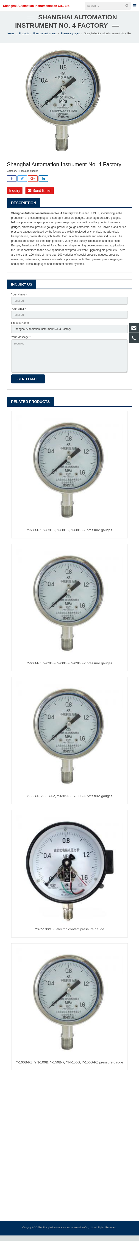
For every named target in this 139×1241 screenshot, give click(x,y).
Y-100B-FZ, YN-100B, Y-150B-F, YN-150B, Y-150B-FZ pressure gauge (69, 1067)
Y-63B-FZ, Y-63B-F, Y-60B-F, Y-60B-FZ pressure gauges (69, 535)
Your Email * (18, 314)
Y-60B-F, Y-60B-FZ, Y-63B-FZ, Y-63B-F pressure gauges (70, 801)
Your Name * (19, 299)
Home (11, 39)
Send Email (39, 196)
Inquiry (14, 196)
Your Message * (21, 342)
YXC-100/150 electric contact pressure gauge (69, 935)
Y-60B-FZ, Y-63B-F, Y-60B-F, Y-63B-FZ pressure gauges (69, 668)
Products (24, 39)
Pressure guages (70, 39)
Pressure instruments (45, 39)
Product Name (20, 328)
